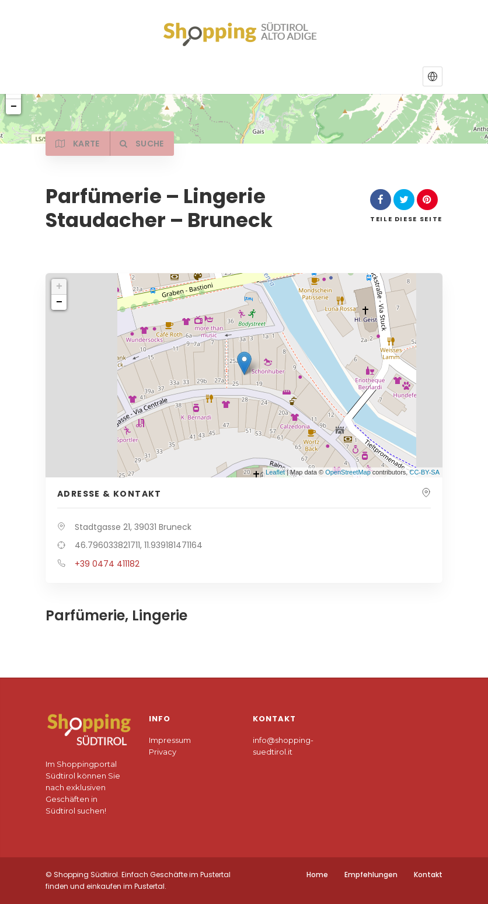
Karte (79, 143)
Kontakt (428, 874)
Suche (146, 143)
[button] (432, 76)
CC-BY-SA (424, 472)
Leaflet (275, 472)
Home (317, 874)
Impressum (170, 740)
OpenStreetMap (348, 472)
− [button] (59, 302)
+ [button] (59, 287)
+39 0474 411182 (107, 564)
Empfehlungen (371, 874)
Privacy (162, 751)
